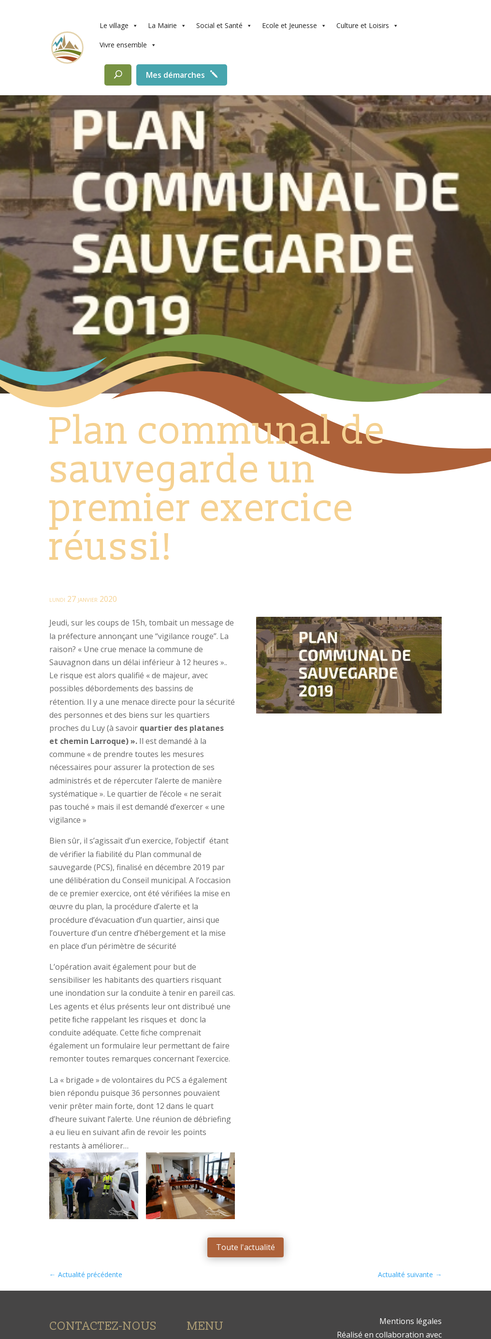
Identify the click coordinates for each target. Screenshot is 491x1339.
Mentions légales (410, 1321)
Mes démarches (175, 75)
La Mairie (167, 25)
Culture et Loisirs (367, 25)
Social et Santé (224, 25)
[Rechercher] (117, 75)
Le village (119, 25)
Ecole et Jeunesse (294, 25)
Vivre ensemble (128, 45)
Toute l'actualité (245, 1247)
